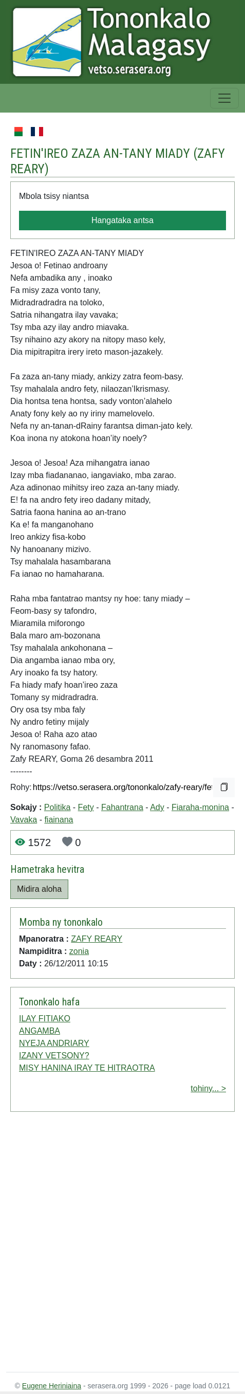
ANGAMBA (39, 1030)
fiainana (58, 819)
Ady (157, 807)
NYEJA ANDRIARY (54, 1043)
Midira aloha (39, 889)
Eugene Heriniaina (51, 1386)
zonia (79, 951)
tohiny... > (208, 1088)
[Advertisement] (111, 1243)
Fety (86, 807)
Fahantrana (122, 807)
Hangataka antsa (122, 220)
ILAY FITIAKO (44, 1018)
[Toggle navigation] (224, 98)
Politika (57, 807)
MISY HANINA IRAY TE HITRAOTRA (87, 1067)
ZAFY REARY (96, 938)
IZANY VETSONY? (54, 1055)
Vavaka (23, 819)
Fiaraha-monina (200, 807)
